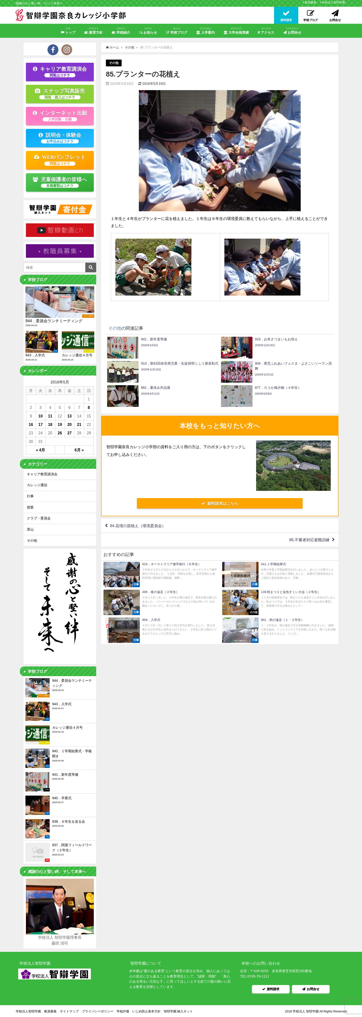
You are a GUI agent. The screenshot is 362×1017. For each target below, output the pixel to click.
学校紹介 (121, 30)
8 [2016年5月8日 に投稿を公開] (89, 407)
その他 (113, 62)
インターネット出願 (60, 115)
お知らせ (148, 30)
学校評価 (123, 1011)
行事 (30, 496)
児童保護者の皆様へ (60, 182)
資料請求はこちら (219, 503)
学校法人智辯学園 (333, 2)
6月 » (79, 450)
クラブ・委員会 (39, 518)
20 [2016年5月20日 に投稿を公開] (69, 424)
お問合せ (292, 30)
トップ (68, 30)
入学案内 (205, 30)
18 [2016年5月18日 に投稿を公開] (50, 424)
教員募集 (310, 2)
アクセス (266, 30)
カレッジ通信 (37, 485)
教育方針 (93, 30)
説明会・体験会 (60, 137)
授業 (30, 507)
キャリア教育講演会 (60, 71)
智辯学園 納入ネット (178, 1011)
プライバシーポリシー (97, 1011)
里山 (30, 529)
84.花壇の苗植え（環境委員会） (138, 526)
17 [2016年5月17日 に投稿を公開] (40, 424)
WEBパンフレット (60, 159)
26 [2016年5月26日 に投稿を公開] (60, 433)
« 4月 (40, 450)
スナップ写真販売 (60, 93)
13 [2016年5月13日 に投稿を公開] (69, 416)
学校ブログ (176, 30)
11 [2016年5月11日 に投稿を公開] (50, 416)
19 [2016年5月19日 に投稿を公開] (60, 424)
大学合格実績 (236, 30)
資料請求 (271, 989)
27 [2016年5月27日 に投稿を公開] (69, 433)
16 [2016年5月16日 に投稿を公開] (31, 424)
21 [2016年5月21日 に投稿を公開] (79, 424)
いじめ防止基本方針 (146, 1011)
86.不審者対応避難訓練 (309, 540)
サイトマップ (69, 1011)
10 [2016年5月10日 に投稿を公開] (40, 416)
